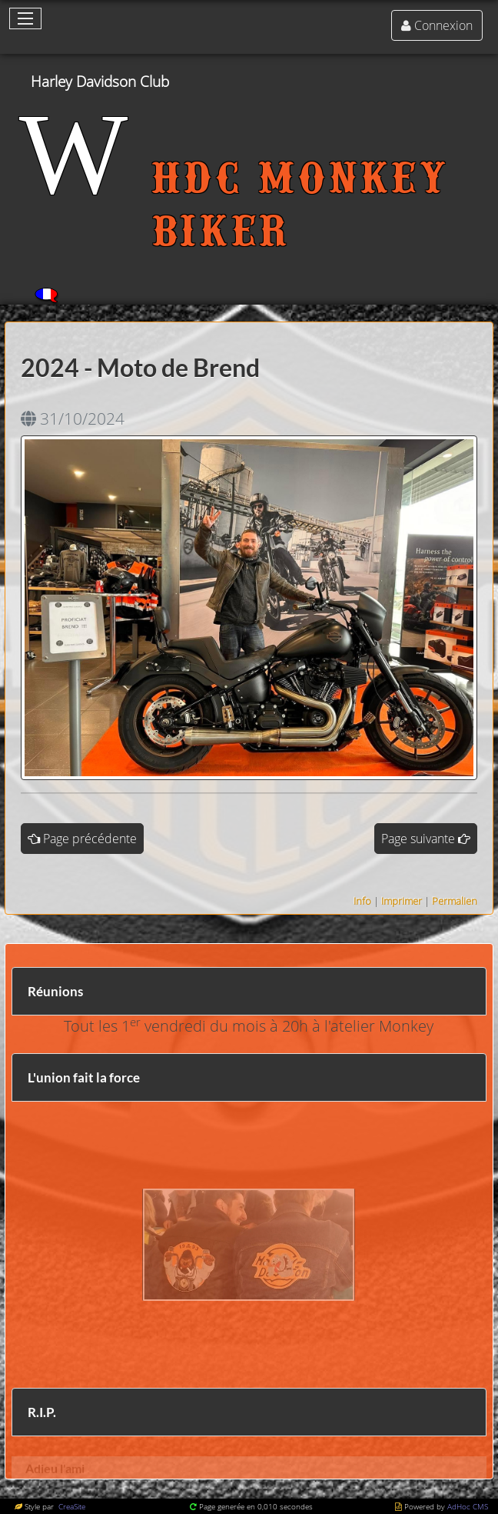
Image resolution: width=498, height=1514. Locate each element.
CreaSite (70, 1506)
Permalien (454, 901)
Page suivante (418, 838)
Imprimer (401, 901)
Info (362, 901)
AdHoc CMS (467, 1506)
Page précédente (90, 838)
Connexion (443, 25)
